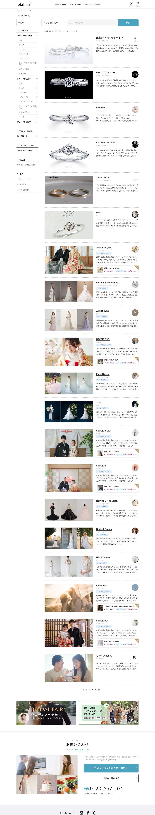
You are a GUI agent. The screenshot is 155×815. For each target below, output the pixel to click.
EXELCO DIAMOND (106, 72)
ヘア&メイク (24, 54)
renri (98, 212)
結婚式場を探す (61, 4)
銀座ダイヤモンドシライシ (109, 37)
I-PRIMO (100, 107)
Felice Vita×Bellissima (107, 282)
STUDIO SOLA (103, 431)
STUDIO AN (102, 621)
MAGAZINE (21, 184)
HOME (20, 10)
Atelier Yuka (102, 311)
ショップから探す (24, 79)
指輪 (20, 40)
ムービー (22, 74)
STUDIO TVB (103, 339)
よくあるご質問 (23, 190)
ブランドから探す (24, 122)
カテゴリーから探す (24, 36)
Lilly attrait (101, 585)
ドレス (21, 45)
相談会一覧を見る (111, 778)
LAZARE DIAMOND (106, 142)
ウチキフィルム (104, 656)
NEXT (97, 689)
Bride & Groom (104, 529)
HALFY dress (103, 557)
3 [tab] (71, 63)
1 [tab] (66, 63)
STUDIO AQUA (104, 247)
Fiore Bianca (102, 374)
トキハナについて (24, 179)
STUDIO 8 (101, 466)
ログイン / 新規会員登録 (26, 165)
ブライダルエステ (26, 58)
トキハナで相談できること (77, 749)
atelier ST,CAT (103, 177)
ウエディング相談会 (92, 4)
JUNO (99, 402)
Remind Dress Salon (107, 501)
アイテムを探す (76, 4)
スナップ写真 (24, 69)
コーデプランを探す (24, 150)
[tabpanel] (69, 120)
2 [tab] (69, 63)
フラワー (22, 49)
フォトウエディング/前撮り (27, 64)
